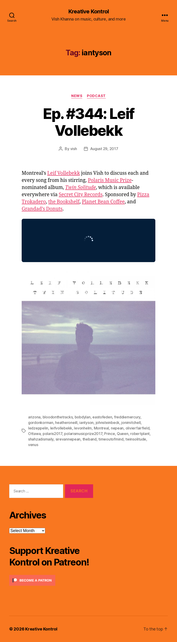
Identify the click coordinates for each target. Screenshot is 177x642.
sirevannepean (68, 439)
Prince (109, 433)
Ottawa (34, 433)
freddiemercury (127, 417)
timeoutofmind (111, 439)
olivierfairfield (138, 428)
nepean (117, 428)
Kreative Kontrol (88, 11)
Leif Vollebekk (63, 173)
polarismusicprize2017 (83, 433)
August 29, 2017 (104, 148)
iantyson (86, 422)
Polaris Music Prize (110, 180)
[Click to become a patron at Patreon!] (51, 580)
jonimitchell (131, 422)
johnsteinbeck (108, 422)
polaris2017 (52, 433)
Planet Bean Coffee (103, 202)
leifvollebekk (61, 428)
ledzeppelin (38, 428)
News (76, 96)
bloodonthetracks (58, 417)
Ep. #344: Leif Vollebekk (88, 122)
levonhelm (83, 428)
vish (73, 148)
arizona (34, 417)
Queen (122, 433)
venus (33, 444)
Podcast (96, 96)
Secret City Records (81, 195)
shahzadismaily (40, 439)
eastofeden (102, 417)
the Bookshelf (64, 202)
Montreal (101, 428)
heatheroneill (66, 422)
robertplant (140, 433)
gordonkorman (40, 422)
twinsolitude (135, 439)
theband (90, 439)
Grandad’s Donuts (42, 209)
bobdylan (83, 417)
